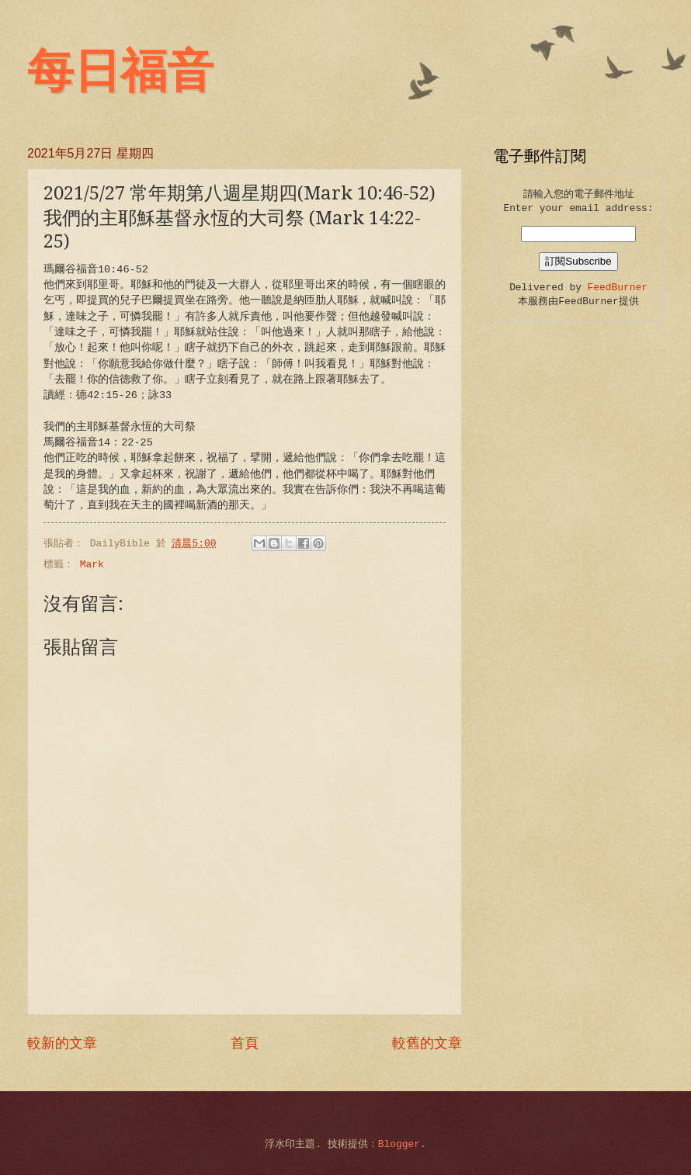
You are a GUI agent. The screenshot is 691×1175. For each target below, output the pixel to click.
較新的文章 (62, 1044)
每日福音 (120, 71)
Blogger (399, 1144)
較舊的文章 (427, 1044)
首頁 (245, 1044)
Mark (92, 564)
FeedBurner (618, 287)
